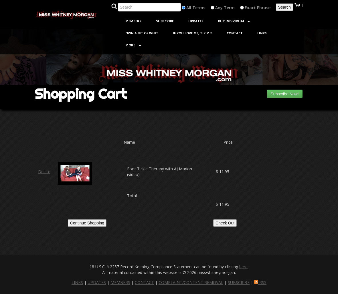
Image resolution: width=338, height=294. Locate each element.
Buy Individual (234, 21)
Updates (195, 21)
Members (133, 21)
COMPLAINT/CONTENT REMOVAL (191, 282)
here (243, 266)
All (188, 7)
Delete (44, 171)
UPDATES (97, 282)
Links (262, 33)
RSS (260, 282)
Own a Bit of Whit (141, 33)
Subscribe (165, 21)
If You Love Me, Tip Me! (192, 33)
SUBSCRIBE (239, 282)
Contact (235, 33)
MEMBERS (120, 282)
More (133, 45)
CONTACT (144, 282)
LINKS (77, 282)
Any (219, 7)
